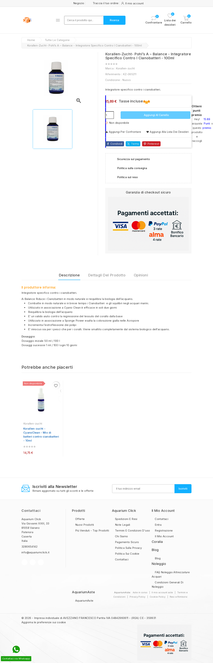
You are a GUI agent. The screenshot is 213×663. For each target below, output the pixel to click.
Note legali (122, 524)
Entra (157, 524)
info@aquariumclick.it (35, 552)
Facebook (24, 562)
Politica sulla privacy (128, 548)
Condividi (116, 143)
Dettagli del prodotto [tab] (106, 275)
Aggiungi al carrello (156, 115)
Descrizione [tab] (69, 275)
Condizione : (113, 80)
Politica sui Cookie (126, 553)
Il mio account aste (162, 592)
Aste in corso (140, 592)
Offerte (79, 519)
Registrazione (163, 530)
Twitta (135, 143)
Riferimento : (113, 74)
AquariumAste (83, 600)
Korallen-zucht (125, 68)
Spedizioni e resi (125, 519)
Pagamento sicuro (126, 542)
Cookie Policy (157, 596)
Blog (157, 558)
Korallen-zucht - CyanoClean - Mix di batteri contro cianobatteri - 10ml (41, 434)
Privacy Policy (138, 596)
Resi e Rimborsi (179, 596)
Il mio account (164, 536)
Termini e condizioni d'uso (132, 530)
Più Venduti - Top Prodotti (91, 530)
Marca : (110, 68)
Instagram (41, 562)
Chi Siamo (121, 536)
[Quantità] (109, 115)
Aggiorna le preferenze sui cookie (44, 622)
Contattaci (31, 511)
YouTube (33, 562)
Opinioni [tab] (141, 275)
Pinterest (153, 143)
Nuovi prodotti (84, 524)
